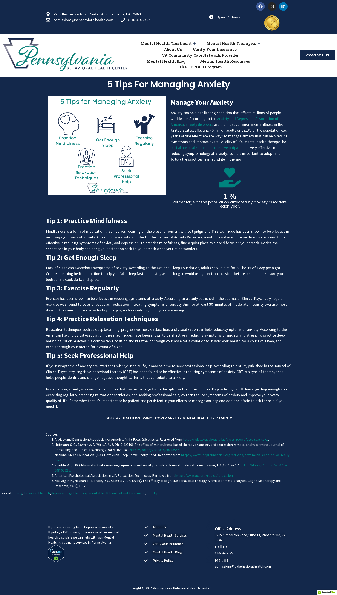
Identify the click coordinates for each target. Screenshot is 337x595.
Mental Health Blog (168, 61)
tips (157, 493)
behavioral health (37, 493)
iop (85, 493)
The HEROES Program (200, 67)
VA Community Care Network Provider (200, 55)
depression (59, 493)
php (149, 493)
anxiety (17, 493)
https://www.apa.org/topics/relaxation (204, 475)
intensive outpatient (229, 147)
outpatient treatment (128, 493)
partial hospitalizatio (187, 147)
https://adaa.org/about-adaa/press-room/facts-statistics (225, 439)
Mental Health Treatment (168, 43)
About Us (173, 49)
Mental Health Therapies (233, 43)
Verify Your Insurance (215, 49)
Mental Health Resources (227, 61)
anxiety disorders (199, 124)
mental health (100, 493)
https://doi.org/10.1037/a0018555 (154, 450)
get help (75, 493)
